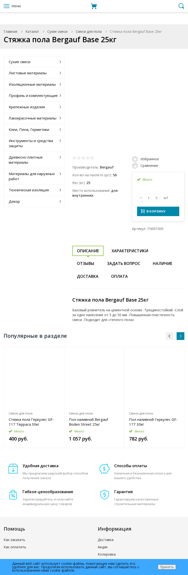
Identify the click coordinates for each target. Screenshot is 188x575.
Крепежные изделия (27, 106)
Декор (14, 201)
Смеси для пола (89, 31)
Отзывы (85, 265)
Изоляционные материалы (32, 84)
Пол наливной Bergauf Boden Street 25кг (88, 423)
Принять (167, 567)
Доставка (87, 277)
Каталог (32, 31)
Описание (88, 252)
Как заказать (14, 541)
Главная (10, 31)
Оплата (119, 277)
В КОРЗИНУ (153, 213)
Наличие (162, 265)
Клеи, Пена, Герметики (29, 129)
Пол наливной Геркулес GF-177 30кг (153, 423)
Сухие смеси (57, 31)
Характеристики (130, 252)
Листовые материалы (28, 72)
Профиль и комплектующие (33, 95)
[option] (34, 399)
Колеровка (107, 555)
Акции (102, 548)
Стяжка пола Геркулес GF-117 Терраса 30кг (31, 423)
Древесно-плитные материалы (26, 160)
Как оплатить (15, 548)
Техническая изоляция (29, 189)
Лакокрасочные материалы (32, 118)
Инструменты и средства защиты (31, 143)
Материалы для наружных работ (32, 176)
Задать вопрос (123, 265)
